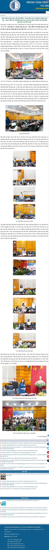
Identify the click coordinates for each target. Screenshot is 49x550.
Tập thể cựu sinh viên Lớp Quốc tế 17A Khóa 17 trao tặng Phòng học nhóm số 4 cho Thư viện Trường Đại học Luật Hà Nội (22, 468)
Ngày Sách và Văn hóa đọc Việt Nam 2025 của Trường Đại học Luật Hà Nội (19, 458)
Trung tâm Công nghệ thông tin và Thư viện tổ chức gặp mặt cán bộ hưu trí (19, 445)
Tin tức (2, 15)
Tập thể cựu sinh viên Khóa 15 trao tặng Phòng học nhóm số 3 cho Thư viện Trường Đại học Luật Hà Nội (23, 464)
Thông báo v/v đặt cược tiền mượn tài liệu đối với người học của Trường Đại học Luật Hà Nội (23, 516)
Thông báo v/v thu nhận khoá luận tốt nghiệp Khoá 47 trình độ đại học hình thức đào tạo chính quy (24, 507)
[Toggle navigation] (47, 12)
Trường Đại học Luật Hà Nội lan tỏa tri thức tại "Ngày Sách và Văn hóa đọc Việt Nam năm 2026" (24, 443)
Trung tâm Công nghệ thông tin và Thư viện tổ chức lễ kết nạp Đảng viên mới (19, 450)
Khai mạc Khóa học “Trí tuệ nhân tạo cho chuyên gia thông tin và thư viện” (19, 452)
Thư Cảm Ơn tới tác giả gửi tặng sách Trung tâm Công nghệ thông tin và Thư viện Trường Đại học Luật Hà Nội (23, 510)
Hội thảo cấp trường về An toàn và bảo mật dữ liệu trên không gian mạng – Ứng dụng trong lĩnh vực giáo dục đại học (24, 455)
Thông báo (24, 498)
